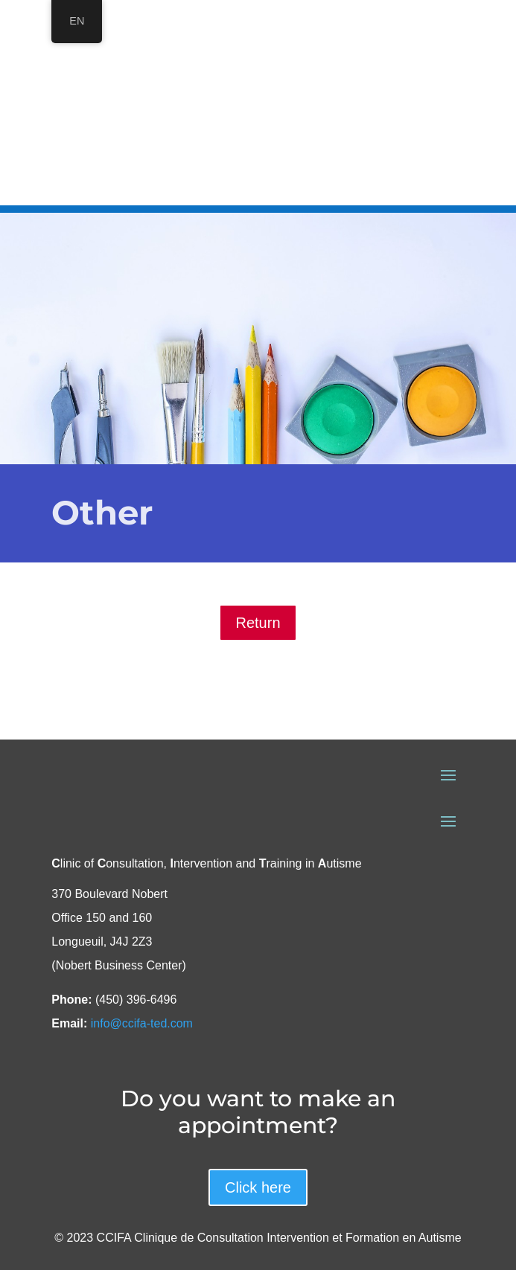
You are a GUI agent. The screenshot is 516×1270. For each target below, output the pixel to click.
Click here (258, 1187)
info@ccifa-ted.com (142, 1023)
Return (257, 623)
